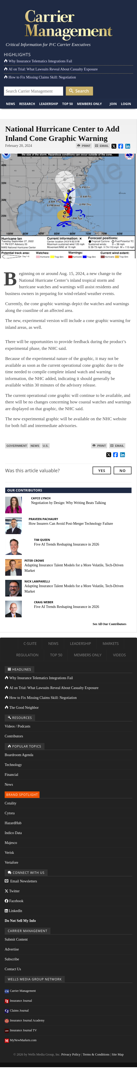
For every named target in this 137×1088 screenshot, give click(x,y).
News (10, 104)
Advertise (12, 949)
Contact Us (13, 969)
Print (83, 145)
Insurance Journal (18, 1000)
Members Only (89, 104)
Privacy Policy (71, 1054)
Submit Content (16, 939)
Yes (101, 470)
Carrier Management (20, 991)
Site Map (118, 1054)
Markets (111, 643)
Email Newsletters (21, 881)
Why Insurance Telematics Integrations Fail (38, 61)
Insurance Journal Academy (24, 1020)
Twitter (12, 891)
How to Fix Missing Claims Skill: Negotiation (40, 77)
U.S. (45, 445)
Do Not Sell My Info (20, 921)
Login (126, 104)
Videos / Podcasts (17, 726)
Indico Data (13, 833)
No (122, 470)
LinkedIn (13, 911)
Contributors (14, 736)
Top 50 (67, 104)
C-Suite (30, 643)
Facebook (14, 901)
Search (79, 91)
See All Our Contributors (109, 624)
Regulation (27, 654)
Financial (11, 775)
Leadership (48, 104)
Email (102, 145)
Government (16, 445)
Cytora (10, 813)
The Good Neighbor (22, 708)
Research (27, 104)
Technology (13, 765)
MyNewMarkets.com (20, 1040)
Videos (119, 654)
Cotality (10, 803)
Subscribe (12, 959)
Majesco (11, 843)
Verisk (9, 853)
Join (113, 104)
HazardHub (13, 823)
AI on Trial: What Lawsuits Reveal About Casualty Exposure (51, 69)
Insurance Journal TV (21, 1030)
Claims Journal (17, 1010)
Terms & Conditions (96, 1054)
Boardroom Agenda (19, 755)
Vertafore (11, 862)
